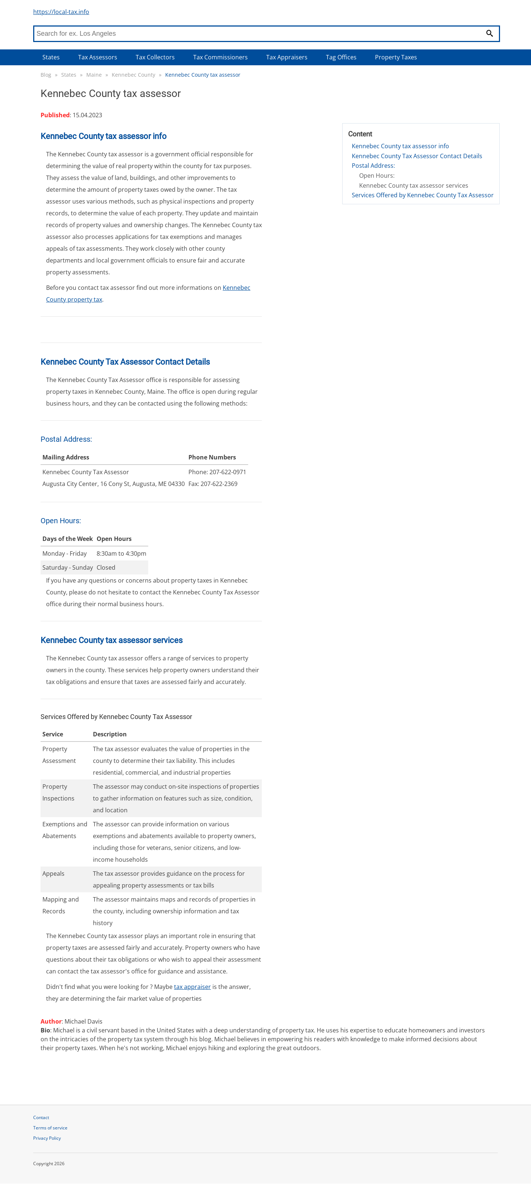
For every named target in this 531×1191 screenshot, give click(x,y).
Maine (94, 74)
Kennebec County (133, 74)
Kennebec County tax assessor (202, 74)
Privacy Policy (47, 1138)
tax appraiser (192, 987)
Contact (41, 1117)
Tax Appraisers (287, 57)
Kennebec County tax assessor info (400, 146)
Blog (46, 74)
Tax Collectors (155, 57)
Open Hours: (377, 175)
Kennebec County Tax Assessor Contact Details (417, 156)
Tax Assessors (97, 57)
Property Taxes (396, 57)
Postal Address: (373, 166)
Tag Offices (341, 57)
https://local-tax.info (61, 12)
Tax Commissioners (220, 57)
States (51, 57)
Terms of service (50, 1128)
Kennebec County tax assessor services (413, 185)
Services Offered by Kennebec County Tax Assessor (423, 195)
